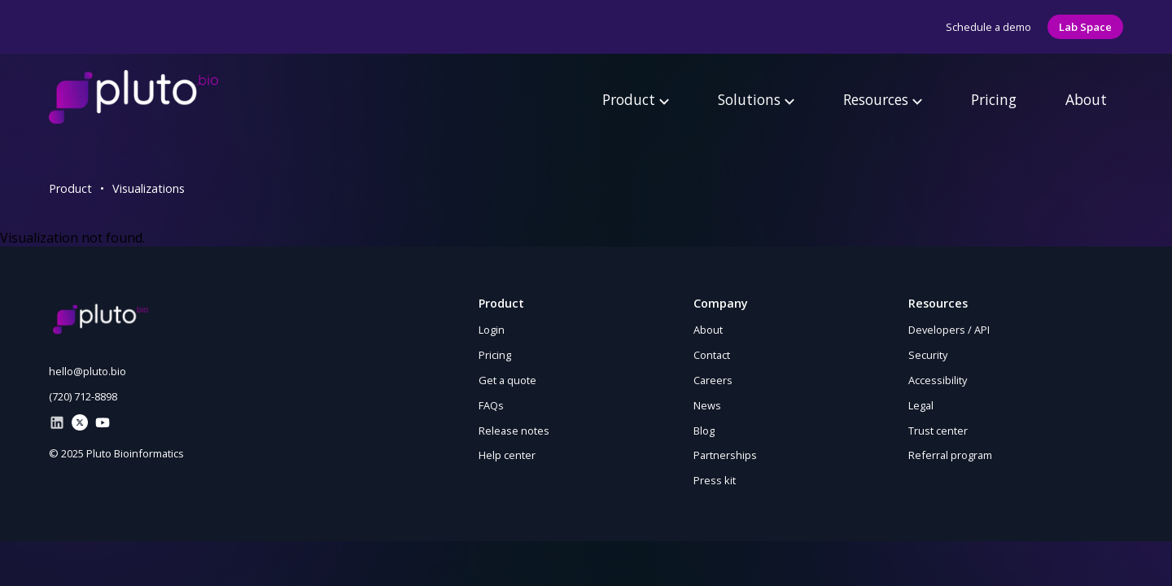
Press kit (714, 480)
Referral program (950, 455)
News (707, 405)
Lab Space (1085, 27)
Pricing (994, 99)
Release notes (514, 430)
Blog (704, 430)
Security (927, 355)
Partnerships (725, 455)
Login (492, 329)
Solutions (756, 99)
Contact (711, 355)
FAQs (491, 405)
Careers (712, 380)
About (1086, 99)
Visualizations (148, 188)
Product (635, 99)
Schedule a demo (988, 27)
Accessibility (937, 380)
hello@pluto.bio (87, 371)
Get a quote (507, 380)
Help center (507, 455)
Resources (882, 99)
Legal (921, 405)
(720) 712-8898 (83, 396)
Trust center (938, 430)
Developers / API (949, 329)
